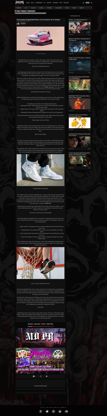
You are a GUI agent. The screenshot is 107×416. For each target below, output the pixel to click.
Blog (18, 11)
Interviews (37, 324)
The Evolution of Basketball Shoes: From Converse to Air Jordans (30, 13)
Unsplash (44, 53)
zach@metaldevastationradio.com (43, 326)
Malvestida (40, 53)
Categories (23, 11)
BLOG (32, 2)
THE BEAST (23, 23)
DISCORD (66, 2)
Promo (43, 324)
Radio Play (50, 324)
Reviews (30, 324)
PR (44, 2)
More (82, 7)
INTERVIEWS (38, 2)
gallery (33, 7)
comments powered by (40, 385)
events (41, 7)
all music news (31, 11)
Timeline (18, 7)
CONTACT (49, 2)
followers (58, 7)
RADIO (28, 2)
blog (26, 7)
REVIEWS (55, 2)
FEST (60, 2)
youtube (49, 7)
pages (74, 7)
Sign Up (87, 2)
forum (67, 7)
